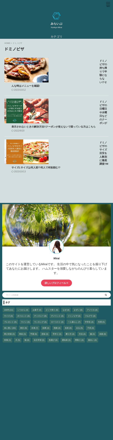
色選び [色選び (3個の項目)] (53, 310)
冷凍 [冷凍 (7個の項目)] (34, 297)
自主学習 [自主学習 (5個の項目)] (39, 310)
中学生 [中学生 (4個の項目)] (89, 291)
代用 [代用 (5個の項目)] (101, 291)
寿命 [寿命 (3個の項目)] (22, 303)
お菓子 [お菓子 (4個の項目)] (37, 279)
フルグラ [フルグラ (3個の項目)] (90, 285)
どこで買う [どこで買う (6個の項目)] (52, 279)
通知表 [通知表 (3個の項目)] (66, 310)
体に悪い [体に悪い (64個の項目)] (10, 297)
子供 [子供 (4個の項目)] (90, 297)
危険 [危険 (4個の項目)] (57, 297)
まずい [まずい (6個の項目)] (78, 279)
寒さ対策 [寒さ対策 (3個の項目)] (9, 303)
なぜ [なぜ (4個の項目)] (66, 279)
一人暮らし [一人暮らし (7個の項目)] (74, 291)
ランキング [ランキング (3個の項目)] (40, 291)
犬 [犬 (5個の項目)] (17, 310)
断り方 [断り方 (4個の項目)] (70, 303)
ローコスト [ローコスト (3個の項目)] (57, 291)
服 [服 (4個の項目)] (92, 303)
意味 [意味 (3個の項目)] (44, 303)
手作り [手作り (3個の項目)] (57, 303)
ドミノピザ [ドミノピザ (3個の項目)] (74, 285)
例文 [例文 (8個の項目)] (23, 297)
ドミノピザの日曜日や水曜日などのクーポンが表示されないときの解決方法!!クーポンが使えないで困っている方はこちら (79, 94)
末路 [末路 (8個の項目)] (102, 303)
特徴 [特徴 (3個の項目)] (7, 310)
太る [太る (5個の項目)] (79, 297)
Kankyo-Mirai (60, 429)
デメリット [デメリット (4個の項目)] (57, 285)
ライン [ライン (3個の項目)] (25, 291)
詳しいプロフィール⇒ (56, 252)
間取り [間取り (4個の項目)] (79, 310)
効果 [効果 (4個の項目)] (46, 297)
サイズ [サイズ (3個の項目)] (8, 285)
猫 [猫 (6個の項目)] (27, 310)
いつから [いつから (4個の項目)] (23, 279)
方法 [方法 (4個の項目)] (82, 303)
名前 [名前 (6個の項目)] (68, 297)
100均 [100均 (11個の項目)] (8, 279)
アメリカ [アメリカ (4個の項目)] (92, 279)
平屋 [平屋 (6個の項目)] (33, 303)
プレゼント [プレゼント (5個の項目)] (10, 291)
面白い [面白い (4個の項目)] (92, 310)
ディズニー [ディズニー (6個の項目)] (40, 285)
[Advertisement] (24, 363)
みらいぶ (56, 23)
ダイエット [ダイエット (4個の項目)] (23, 285)
